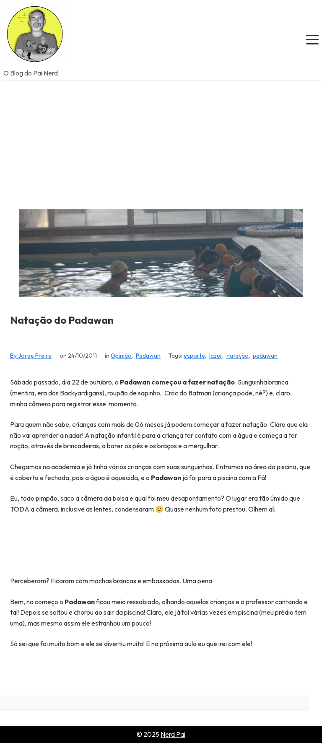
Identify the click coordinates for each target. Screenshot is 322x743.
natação (237, 355)
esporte (194, 355)
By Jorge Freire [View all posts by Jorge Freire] (31, 355)
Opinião (121, 355)
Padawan (148, 355)
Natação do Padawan (62, 320)
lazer (215, 355)
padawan (265, 355)
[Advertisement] (161, 142)
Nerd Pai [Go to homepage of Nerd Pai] (173, 734)
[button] (312, 40)
